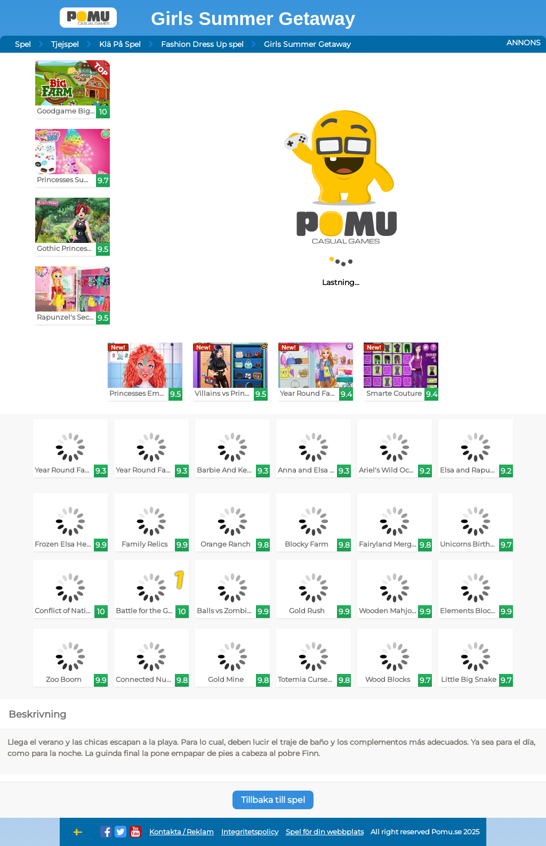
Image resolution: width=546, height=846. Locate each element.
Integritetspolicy (249, 832)
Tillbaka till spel (273, 800)
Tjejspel (65, 44)
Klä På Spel (120, 44)
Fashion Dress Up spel (202, 44)
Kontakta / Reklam (181, 832)
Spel (23, 44)
